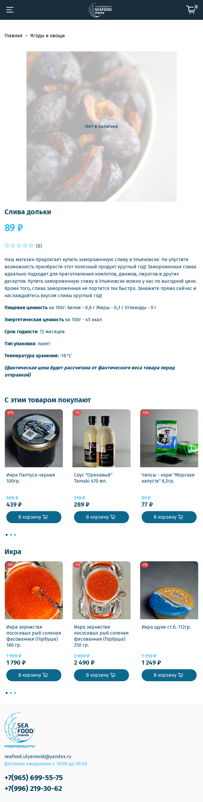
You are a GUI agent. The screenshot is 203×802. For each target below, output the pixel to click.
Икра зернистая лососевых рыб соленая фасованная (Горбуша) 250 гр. (101, 636)
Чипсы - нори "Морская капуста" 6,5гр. (168, 478)
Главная (14, 35)
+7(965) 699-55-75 (34, 777)
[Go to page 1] (7, 535)
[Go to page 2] (11, 535)
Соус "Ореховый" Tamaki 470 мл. (93, 478)
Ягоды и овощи (47, 35)
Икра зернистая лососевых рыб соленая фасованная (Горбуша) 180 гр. (33, 636)
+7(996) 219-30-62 (33, 788)
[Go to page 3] (15, 535)
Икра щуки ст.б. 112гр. (166, 627)
